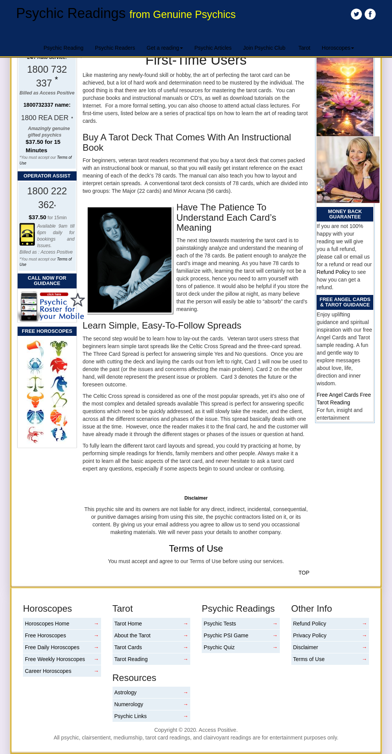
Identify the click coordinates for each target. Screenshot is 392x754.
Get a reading (165, 48)
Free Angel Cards (338, 395)
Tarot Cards (128, 647)
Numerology (128, 704)
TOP (304, 573)
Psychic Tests (220, 623)
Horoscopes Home (47, 623)
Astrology (125, 692)
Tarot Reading (131, 659)
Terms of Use (196, 548)
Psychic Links (130, 716)
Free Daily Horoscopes (52, 647)
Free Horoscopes (45, 635)
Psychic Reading (63, 48)
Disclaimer (305, 647)
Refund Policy (333, 272)
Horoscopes (338, 48)
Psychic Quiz (219, 647)
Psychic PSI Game (226, 635)
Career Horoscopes (48, 671)
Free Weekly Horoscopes (55, 659)
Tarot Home (128, 623)
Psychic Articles (213, 48)
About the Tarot (132, 635)
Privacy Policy (310, 635)
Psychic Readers (115, 48)
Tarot (304, 48)
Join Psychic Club (264, 48)
